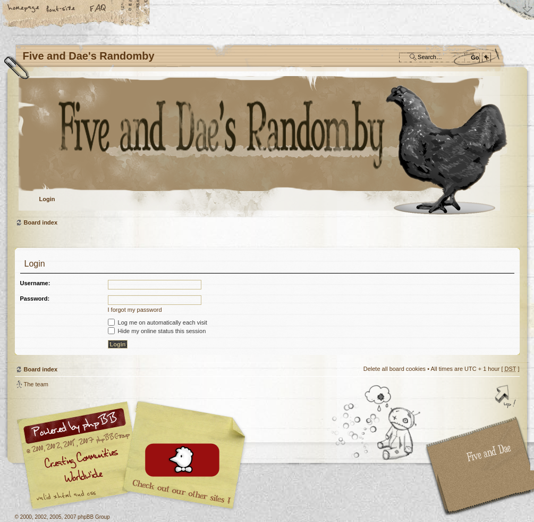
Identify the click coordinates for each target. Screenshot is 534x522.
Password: (35, 298)
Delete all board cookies (394, 369)
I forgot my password (135, 309)
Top (506, 397)
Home (24, 9)
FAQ (98, 9)
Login (47, 199)
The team (36, 384)
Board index (266, 146)
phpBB (134, 455)
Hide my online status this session (157, 331)
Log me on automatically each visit (157, 322)
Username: (35, 283)
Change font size (61, 9)
